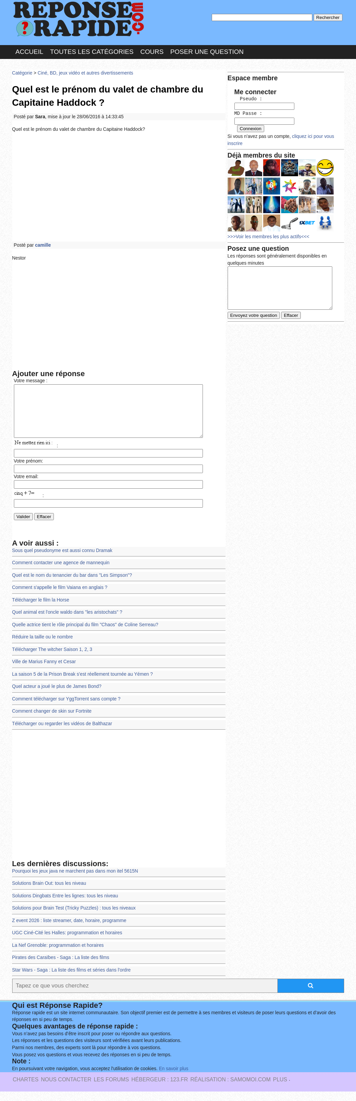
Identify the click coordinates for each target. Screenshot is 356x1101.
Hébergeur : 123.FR (159, 1089)
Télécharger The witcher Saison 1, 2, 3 (52, 659)
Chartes (26, 1089)
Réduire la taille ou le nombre (42, 647)
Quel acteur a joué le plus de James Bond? (56, 696)
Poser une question (207, 52)
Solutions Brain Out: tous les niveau (49, 893)
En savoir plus (173, 1077)
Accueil (29, 52)
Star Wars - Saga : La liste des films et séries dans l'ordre (71, 979)
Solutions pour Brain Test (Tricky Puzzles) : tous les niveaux (73, 917)
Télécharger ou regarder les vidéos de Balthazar (62, 733)
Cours (152, 52)
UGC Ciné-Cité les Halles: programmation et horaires (67, 942)
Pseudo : (248, 99)
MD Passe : (248, 113)
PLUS (280, 1089)
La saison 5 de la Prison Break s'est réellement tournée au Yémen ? (82, 684)
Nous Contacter (66, 1089)
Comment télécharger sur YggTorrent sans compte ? (66, 708)
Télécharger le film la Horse (40, 610)
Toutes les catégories (91, 52)
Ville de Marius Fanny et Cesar (44, 671)
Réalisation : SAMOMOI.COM (230, 1089)
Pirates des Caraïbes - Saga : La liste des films (60, 967)
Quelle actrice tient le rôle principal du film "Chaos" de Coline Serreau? (85, 634)
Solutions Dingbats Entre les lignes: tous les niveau (65, 905)
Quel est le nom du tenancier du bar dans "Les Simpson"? (72, 585)
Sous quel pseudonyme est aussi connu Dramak (62, 560)
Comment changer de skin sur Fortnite (51, 720)
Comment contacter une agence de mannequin (60, 573)
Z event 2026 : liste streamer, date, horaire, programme (69, 930)
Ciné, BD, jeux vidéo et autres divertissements (85, 72)
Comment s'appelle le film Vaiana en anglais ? (59, 597)
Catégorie (22, 72)
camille (43, 244)
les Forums (111, 1089)
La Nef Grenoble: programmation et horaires (58, 954)
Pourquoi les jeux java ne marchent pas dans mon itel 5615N (75, 880)
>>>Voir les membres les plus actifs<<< (271, 235)
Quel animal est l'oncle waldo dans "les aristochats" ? (67, 622)
